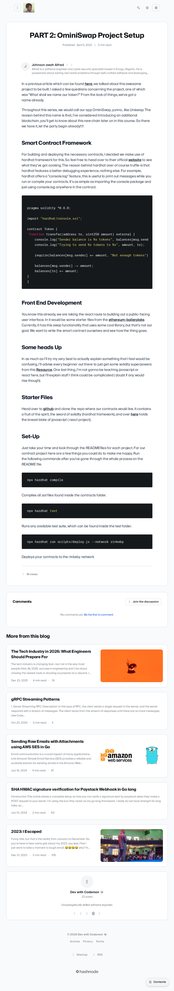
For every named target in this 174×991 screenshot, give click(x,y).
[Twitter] (75, 913)
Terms (100, 941)
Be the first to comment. (99, 614)
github (48, 409)
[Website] (93, 913)
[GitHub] (81, 913)
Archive (75, 941)
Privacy (88, 941)
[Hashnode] (100, 913)
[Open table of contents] (157, 982)
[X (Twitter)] (67, 65)
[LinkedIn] (71, 65)
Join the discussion (143, 601)
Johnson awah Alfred (48, 65)
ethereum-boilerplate (126, 320)
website (134, 160)
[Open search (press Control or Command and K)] (138, 7)
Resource (44, 370)
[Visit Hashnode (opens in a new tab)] (87, 971)
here (88, 84)
